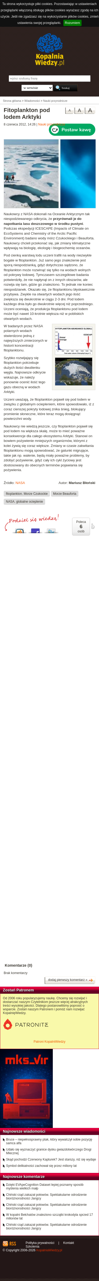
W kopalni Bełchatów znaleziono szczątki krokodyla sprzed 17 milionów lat (49, 1216)
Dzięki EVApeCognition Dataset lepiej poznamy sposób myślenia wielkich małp (44, 1186)
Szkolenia (32, 1246)
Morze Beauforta (64, 493)
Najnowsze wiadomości (24, 1131)
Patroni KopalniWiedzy (49, 1041)
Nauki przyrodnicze (51, 124)
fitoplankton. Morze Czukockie (27, 493)
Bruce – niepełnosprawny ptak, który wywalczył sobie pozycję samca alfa (49, 1141)
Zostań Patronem (18, 990)
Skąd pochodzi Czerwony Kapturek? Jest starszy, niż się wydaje (51, 1159)
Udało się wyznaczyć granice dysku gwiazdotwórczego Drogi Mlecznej (48, 1151)
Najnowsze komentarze (24, 1176)
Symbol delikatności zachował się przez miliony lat (41, 1166)
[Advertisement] (49, 695)
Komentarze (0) (18, 965)
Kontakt (68, 1243)
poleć (92, 526)
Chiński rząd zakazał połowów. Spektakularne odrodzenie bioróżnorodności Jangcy (46, 1196)
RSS (12, 1243)
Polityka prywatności (40, 1243)
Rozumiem (72, 23)
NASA (20, 483)
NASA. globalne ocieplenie (24, 501)
